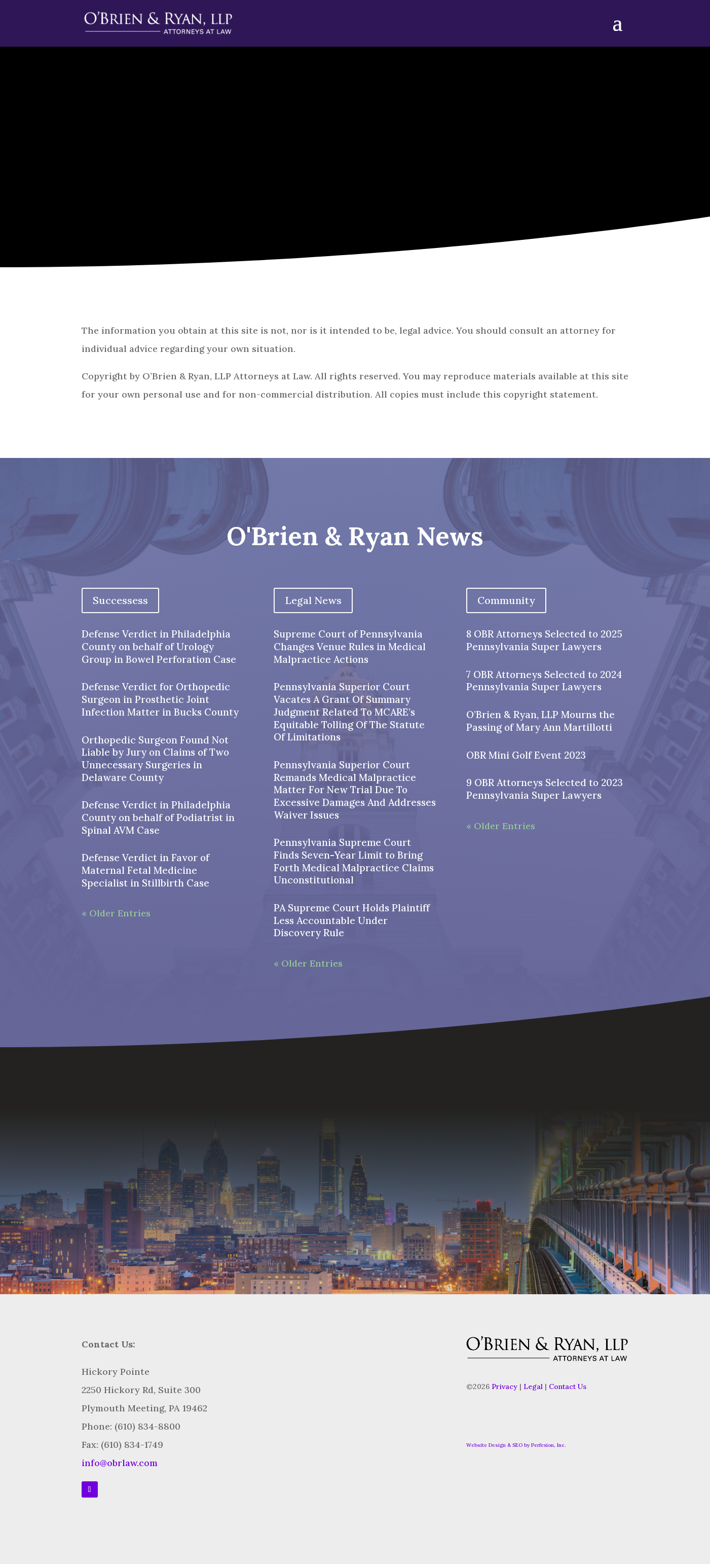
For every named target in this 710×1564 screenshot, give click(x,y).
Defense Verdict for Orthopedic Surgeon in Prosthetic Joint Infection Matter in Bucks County (160, 699)
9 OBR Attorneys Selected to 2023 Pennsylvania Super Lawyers (544, 788)
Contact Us (567, 1386)
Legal (533, 1386)
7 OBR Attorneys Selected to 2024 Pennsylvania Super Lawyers (544, 680)
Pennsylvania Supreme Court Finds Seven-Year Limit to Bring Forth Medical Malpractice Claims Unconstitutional (354, 861)
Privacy (504, 1386)
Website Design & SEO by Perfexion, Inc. (516, 1445)
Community (506, 600)
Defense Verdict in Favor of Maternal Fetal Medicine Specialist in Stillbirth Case (145, 869)
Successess (120, 600)
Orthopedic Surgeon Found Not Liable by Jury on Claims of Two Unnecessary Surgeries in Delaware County (155, 759)
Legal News (313, 600)
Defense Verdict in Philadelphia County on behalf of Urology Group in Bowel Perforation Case (159, 646)
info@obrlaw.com (120, 1463)
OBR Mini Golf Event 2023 (526, 755)
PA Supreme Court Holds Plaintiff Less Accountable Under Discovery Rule (352, 920)
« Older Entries (116, 913)
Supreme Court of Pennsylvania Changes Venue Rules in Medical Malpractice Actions (350, 646)
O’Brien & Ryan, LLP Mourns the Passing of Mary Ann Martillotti (540, 720)
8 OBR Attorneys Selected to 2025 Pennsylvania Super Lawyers (544, 640)
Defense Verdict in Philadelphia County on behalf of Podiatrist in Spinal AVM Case (158, 817)
